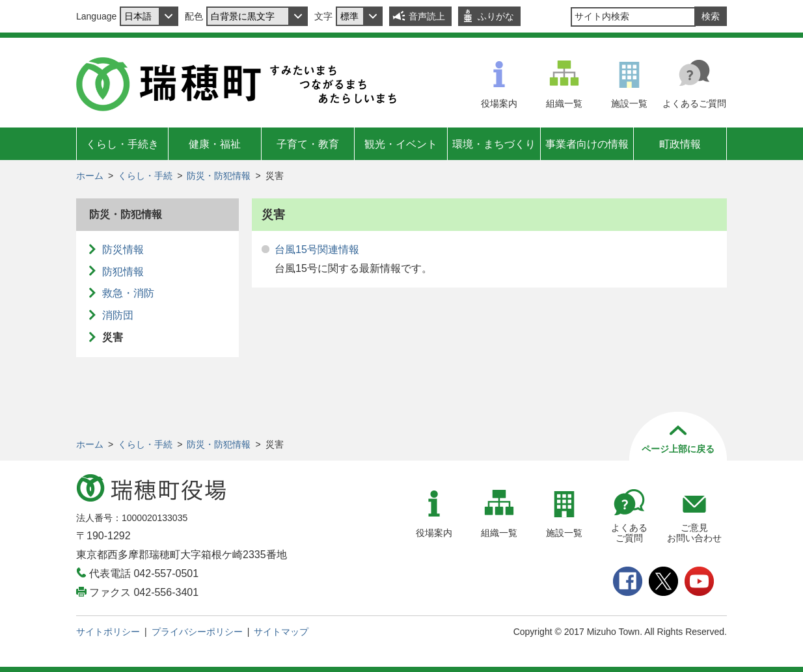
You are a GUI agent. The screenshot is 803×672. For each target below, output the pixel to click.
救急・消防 (128, 293)
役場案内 (499, 103)
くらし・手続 (145, 175)
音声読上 (427, 16)
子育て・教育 (308, 144)
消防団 (117, 315)
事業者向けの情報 (587, 144)
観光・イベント (400, 144)
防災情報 (123, 249)
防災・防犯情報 (219, 175)
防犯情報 (123, 271)
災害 (112, 337)
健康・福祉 (215, 144)
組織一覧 (564, 103)
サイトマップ (281, 631)
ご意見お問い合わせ (694, 533)
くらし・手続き (122, 144)
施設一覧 (629, 103)
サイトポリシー (108, 631)
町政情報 (680, 144)
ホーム (89, 175)
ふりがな (496, 16)
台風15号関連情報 (317, 249)
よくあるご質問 (694, 103)
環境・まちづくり (494, 144)
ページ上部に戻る (678, 449)
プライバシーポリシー (197, 631)
